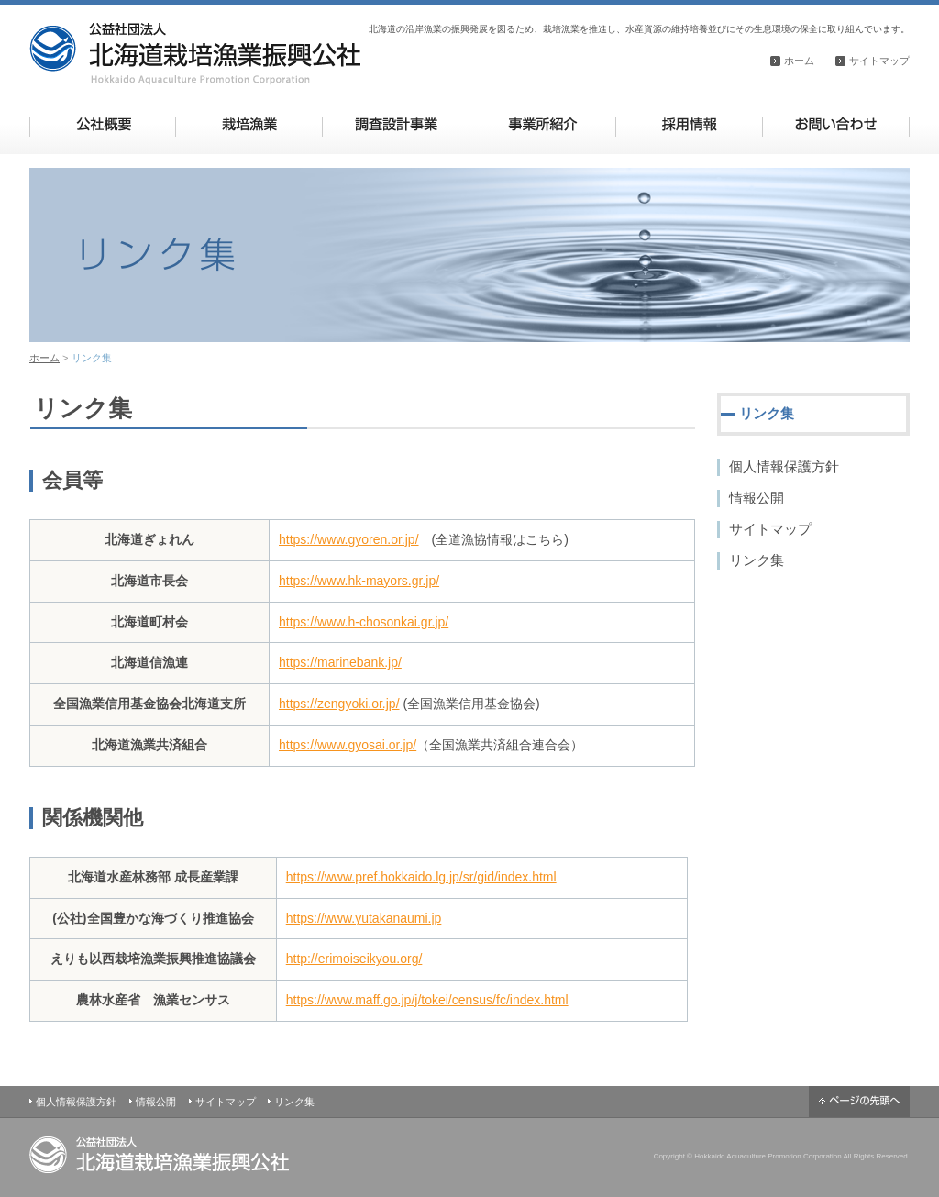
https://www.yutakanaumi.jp (364, 918)
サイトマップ (879, 60)
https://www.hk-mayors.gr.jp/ (359, 580)
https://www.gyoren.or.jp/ (349, 539)
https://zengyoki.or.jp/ (339, 703)
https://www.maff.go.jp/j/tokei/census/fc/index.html (427, 999)
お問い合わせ (836, 124)
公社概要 (103, 124)
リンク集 (756, 560)
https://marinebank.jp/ (340, 662)
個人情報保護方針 (784, 466)
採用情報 (689, 124)
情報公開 (756, 497)
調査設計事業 (396, 124)
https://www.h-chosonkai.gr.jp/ (363, 622)
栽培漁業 (249, 124)
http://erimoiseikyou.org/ (354, 958)
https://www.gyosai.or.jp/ (347, 744)
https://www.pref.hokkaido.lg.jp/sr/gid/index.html (421, 877)
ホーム (799, 60)
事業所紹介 (542, 124)
